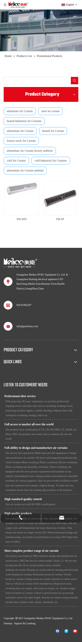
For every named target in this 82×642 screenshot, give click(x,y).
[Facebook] (57, 631)
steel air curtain (50, 111)
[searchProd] (37, 80)
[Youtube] (75, 631)
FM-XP (60, 219)
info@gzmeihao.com (27, 326)
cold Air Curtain (16, 160)
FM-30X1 (22, 219)
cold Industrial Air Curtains (51, 160)
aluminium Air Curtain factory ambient (30, 150)
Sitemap (8, 623)
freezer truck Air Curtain (21, 140)
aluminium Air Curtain (20, 130)
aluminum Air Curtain (20, 111)
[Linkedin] (66, 631)
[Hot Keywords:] (74, 80)
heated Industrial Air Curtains (24, 121)
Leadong (30, 623)
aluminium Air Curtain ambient (25, 170)
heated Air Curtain (53, 130)
